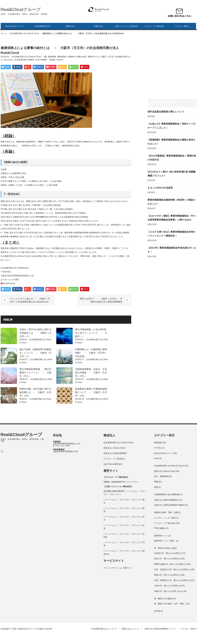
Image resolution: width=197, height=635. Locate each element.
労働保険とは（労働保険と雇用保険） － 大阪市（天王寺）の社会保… (91, 352)
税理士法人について (130, 629)
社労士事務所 (41, 60)
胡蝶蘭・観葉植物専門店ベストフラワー (121, 482)
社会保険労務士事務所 (24, 60)
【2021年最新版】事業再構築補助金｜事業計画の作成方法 (172, 157)
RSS (2, 451)
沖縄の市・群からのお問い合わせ (168, 591)
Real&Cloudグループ (21, 9)
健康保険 (52, 57)
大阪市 (103, 57)
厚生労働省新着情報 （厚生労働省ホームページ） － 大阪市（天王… (35, 372)
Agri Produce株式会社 (113, 464)
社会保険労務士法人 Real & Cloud (118, 442)
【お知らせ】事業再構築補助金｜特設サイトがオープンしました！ (172, 125)
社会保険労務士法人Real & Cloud (24, 33)
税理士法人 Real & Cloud (114, 448)
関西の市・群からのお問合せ (167, 575)
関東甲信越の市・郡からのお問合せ (169, 564)
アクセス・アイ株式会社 (154, 26)
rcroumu (59, 60)
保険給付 (72, 57)
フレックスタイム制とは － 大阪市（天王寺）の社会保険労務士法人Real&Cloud (30, 300)
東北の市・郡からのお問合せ (167, 558)
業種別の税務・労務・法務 (166, 512)
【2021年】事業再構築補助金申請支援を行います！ (172, 249)
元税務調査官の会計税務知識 (167, 494)
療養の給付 (82, 57)
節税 (156, 487)
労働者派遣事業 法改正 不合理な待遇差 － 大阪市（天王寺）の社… (91, 372)
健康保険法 (62, 57)
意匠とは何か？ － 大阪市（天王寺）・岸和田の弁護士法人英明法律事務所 (101, 300)
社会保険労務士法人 (42, 26)
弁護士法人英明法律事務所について (160, 629)
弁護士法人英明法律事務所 (115, 453)
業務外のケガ (94, 57)
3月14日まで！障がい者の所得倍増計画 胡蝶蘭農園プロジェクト (171, 173)
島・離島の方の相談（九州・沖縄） (169, 604)
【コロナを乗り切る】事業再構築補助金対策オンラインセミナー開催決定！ (172, 233)
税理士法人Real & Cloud (164, 471)
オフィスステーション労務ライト (118, 568)
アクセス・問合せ (182, 26)
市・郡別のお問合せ (163, 548)
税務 (156, 482)
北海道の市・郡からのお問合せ (167, 553)
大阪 (45, 57)
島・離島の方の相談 (163, 598)
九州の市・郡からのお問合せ (167, 586)
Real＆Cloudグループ (163, 453)
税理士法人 (70, 26)
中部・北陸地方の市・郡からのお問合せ (171, 569)
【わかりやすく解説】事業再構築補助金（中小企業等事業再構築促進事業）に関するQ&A (172, 217)
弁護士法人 (98, 26)
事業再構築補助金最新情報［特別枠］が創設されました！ (172, 201)
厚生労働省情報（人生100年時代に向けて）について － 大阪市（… (91, 333)
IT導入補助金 (160, 528)
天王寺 (110, 57)
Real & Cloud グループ (14, 26)
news (156, 458)
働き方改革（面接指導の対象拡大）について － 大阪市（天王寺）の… (35, 352)
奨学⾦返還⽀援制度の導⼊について (166, 111)
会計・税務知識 (161, 476)
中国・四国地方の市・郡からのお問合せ (171, 580)
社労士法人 (8, 60)
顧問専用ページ (161, 536)
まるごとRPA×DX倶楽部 (160, 187)
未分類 (157, 611)
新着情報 (158, 442)
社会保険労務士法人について (104, 629)
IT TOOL (158, 448)
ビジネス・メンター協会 (165, 518)
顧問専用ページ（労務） (165, 541)
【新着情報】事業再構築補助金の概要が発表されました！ (172, 141)
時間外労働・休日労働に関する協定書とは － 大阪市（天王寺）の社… (35, 392)
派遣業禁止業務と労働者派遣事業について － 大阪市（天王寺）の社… (91, 392)
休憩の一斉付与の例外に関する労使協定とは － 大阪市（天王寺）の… (35, 333)
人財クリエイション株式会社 (126, 26)
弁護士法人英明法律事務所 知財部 (169, 505)
